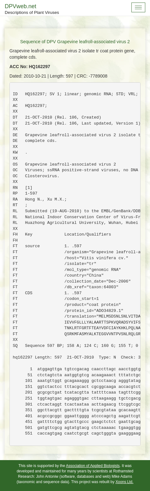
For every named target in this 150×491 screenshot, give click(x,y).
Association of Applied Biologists (93, 466)
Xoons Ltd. (124, 482)
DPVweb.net (32, 9)
